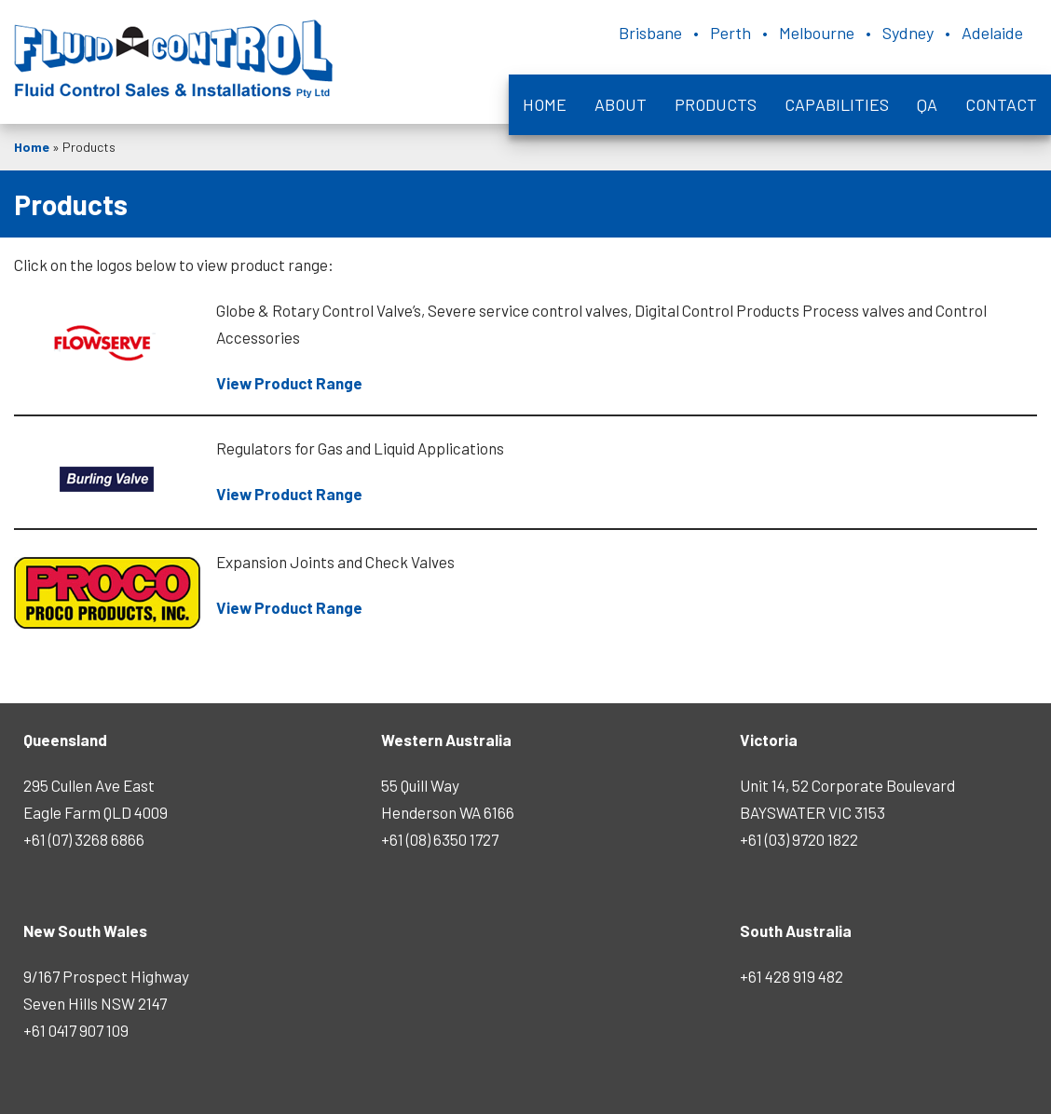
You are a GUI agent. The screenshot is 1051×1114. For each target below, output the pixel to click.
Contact (1001, 104)
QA (927, 104)
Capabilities (837, 104)
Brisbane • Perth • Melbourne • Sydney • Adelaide (821, 32)
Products (716, 104)
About (620, 104)
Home (544, 104)
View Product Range (289, 383)
